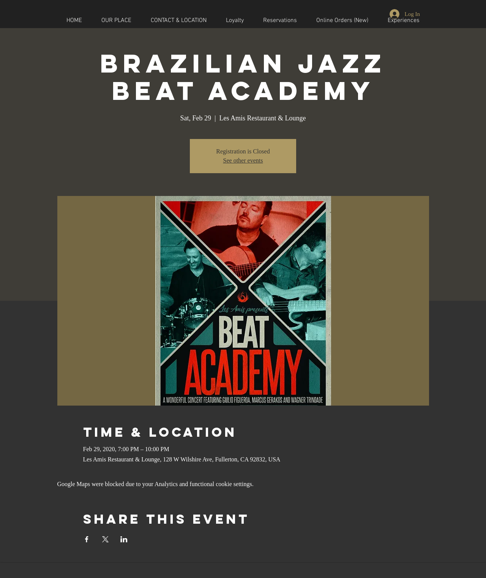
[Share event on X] (105, 539)
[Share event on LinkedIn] (124, 539)
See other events (243, 160)
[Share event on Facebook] (86, 539)
